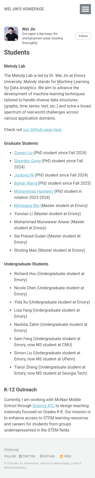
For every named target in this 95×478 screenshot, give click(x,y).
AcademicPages (60, 463)
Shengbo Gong (27, 160)
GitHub (47, 456)
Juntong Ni (24, 175)
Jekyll (43, 463)
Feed (65, 456)
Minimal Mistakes (15, 467)
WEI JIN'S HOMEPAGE (24, 9)
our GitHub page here (42, 129)
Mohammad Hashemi (33, 191)
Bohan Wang (25, 183)
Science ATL (43, 405)
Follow (83, 36)
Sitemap (11, 449)
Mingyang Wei (27, 205)
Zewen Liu (23, 152)
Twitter (27, 456)
